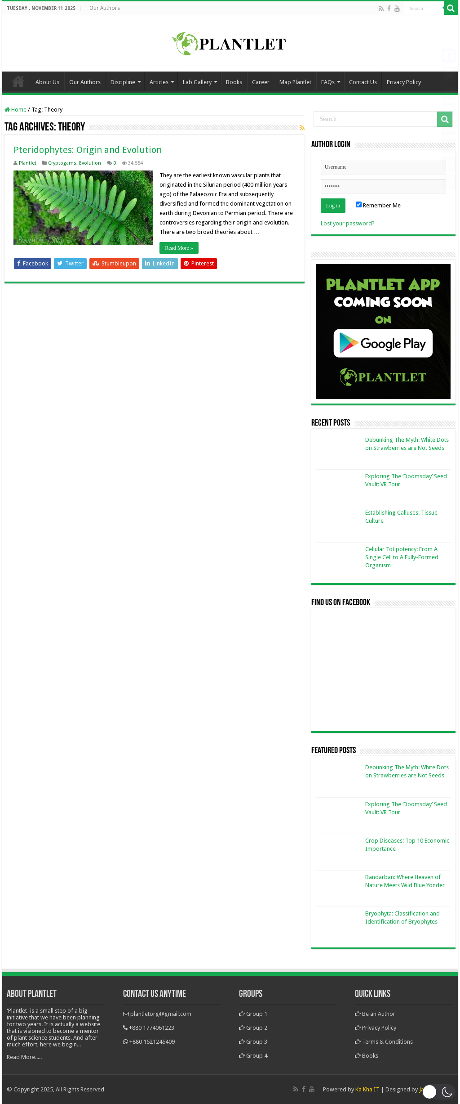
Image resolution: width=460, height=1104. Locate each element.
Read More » (179, 248)
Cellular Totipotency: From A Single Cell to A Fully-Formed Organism (401, 557)
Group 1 (253, 1013)
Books (234, 82)
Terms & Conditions (384, 1041)
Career (261, 82)
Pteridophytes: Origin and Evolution (87, 149)
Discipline (123, 82)
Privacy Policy (404, 82)
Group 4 (253, 1055)
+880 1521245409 (152, 1041)
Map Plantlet (295, 82)
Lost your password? (348, 223)
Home (18, 81)
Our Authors (104, 8)
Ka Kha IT (367, 1089)
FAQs (328, 82)
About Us (47, 82)
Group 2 (253, 1027)
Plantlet (27, 163)
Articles (159, 82)
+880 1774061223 (151, 1027)
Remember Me (378, 205)
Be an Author (375, 1013)
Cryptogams (62, 163)
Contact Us (363, 82)
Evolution (90, 163)
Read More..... (24, 1057)
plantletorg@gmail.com (160, 1013)
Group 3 (253, 1041)
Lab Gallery (197, 82)
